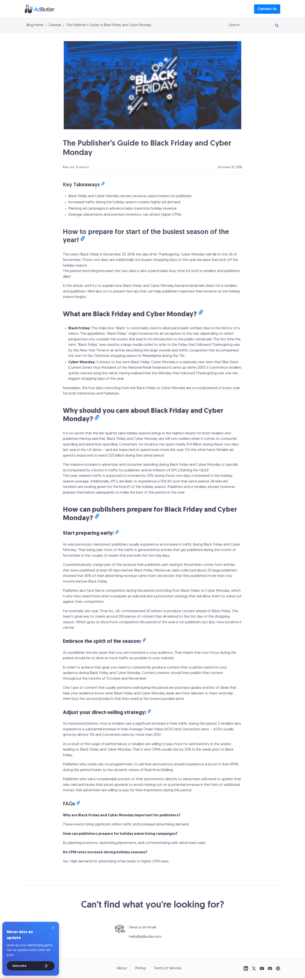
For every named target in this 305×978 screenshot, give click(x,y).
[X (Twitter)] (254, 968)
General (55, 25)
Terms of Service (167, 968)
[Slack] (278, 968)
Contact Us (267, 9)
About (122, 968)
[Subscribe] (31, 965)
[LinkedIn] (246, 968)
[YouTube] (262, 968)
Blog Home (35, 25)
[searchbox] (250, 25)
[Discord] (270, 968)
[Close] (53, 928)
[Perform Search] (277, 25)
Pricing (140, 968)
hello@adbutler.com (145, 937)
